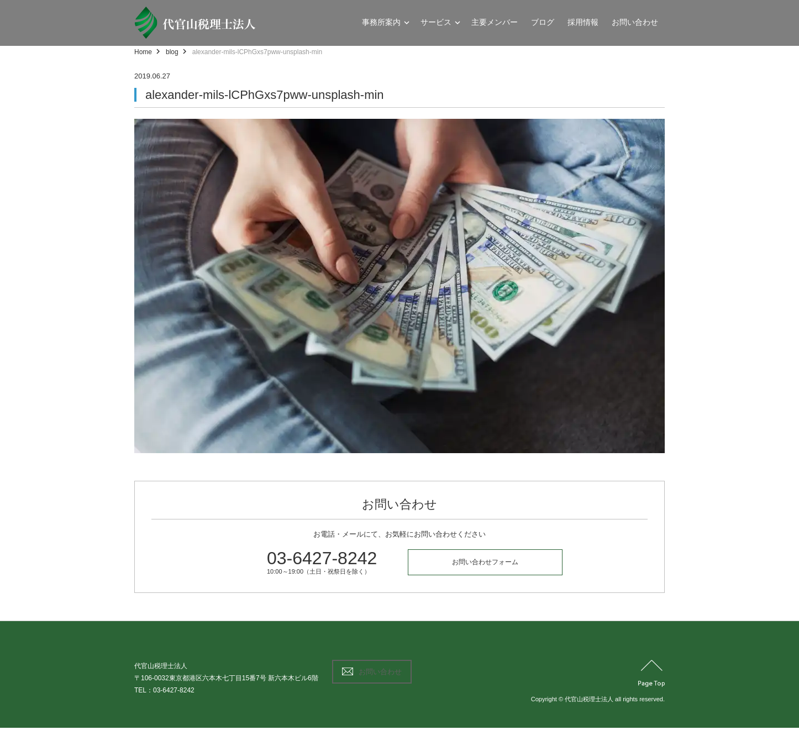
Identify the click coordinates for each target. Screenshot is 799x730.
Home (143, 52)
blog (172, 52)
